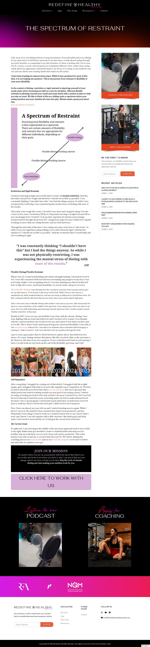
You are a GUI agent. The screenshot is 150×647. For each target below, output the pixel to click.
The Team (72, 11)
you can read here (56, 389)
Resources (88, 11)
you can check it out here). (23, 104)
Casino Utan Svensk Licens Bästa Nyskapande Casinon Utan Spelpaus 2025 (119, 201)
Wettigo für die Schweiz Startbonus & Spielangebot (119, 189)
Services (46, 11)
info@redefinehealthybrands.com (116, 617)
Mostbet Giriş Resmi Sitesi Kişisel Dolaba (118, 225)
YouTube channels (60, 439)
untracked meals (21, 327)
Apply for (120, 126)
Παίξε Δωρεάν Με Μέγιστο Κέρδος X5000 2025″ (119, 213)
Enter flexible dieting (20, 289)
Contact (104, 11)
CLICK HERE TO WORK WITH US (51, 481)
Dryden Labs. (105, 643)
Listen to (120, 74)
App (60, 11)
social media (36, 439)
